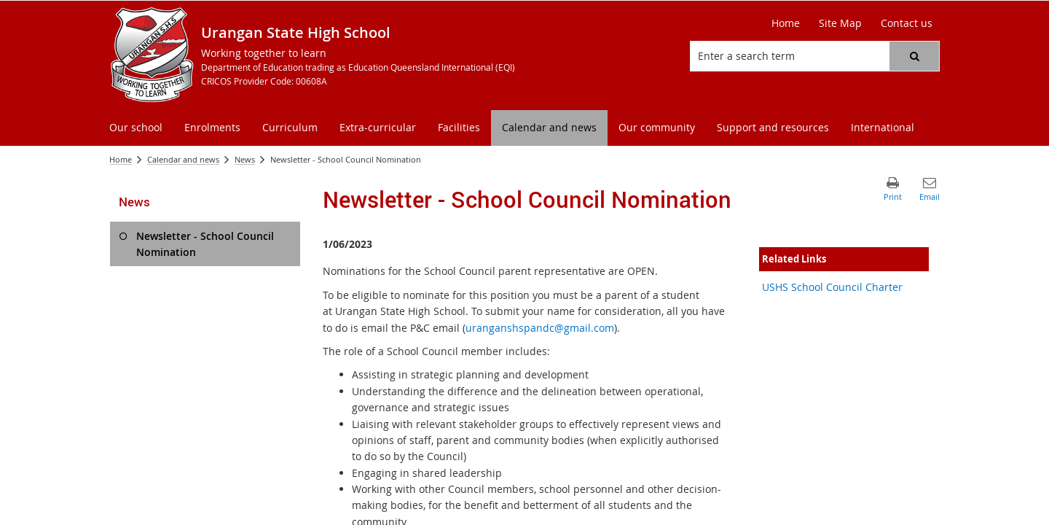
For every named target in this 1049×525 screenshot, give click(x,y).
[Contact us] (906, 23)
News (245, 159)
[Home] (785, 23)
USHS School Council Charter (832, 287)
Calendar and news (183, 159)
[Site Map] (840, 23)
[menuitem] (135, 128)
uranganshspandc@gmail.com (539, 328)
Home (120, 159)
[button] (914, 56)
